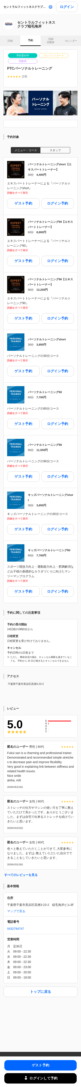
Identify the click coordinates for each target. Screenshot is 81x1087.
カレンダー (71, 40)
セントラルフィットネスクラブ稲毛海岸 (25, 6)
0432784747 (15, 928)
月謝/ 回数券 (50, 41)
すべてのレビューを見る (21, 875)
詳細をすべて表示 (17, 193)
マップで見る (16, 911)
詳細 (10, 40)
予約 (30, 40)
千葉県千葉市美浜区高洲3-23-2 (26, 683)
